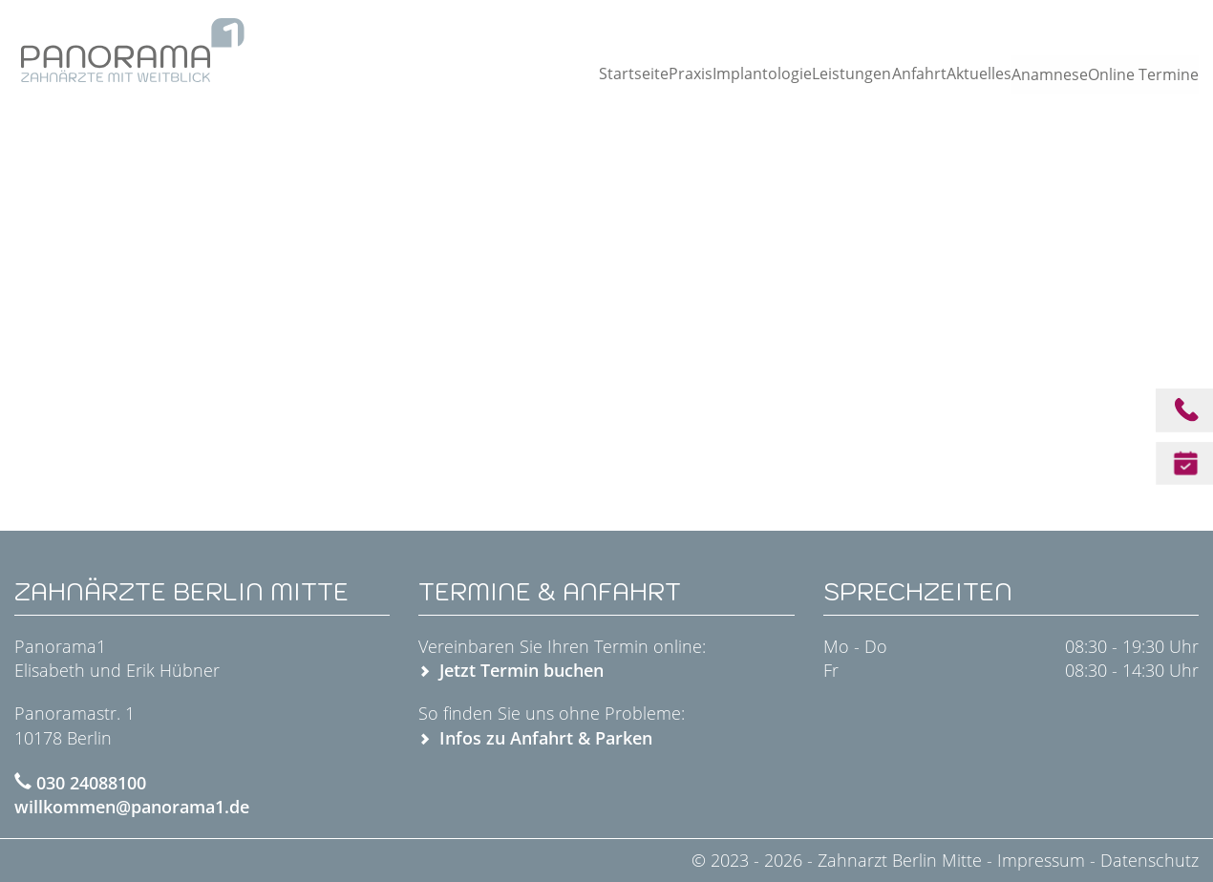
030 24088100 (91, 782)
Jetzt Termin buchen (521, 670)
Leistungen (810, 73)
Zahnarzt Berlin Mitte (902, 860)
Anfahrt (883, 73)
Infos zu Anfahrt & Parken (545, 737)
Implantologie (720, 73)
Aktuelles (949, 73)
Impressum (1041, 860)
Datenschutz (1149, 860)
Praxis (645, 73)
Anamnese (1039, 74)
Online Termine (1145, 74)
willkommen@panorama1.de (131, 806)
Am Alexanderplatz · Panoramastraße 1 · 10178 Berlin (815, 22)
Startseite (581, 73)
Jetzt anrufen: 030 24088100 (1102, 22)
